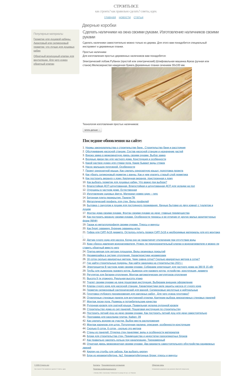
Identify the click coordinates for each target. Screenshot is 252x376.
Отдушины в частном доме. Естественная (112, 190)
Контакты (96, 365)
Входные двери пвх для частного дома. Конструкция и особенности (126, 159)
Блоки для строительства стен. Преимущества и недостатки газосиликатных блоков (137, 336)
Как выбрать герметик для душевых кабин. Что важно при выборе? (127, 182)
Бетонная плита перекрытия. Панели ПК (111, 197)
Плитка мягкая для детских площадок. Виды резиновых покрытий (126, 251)
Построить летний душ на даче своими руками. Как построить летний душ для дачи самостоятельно (147, 313)
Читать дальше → (92, 130)
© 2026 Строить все (41, 365)
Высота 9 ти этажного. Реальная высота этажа (115, 278)
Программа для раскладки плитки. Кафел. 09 (114, 317)
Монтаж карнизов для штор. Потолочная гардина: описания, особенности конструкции (138, 324)
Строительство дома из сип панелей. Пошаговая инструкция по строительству (134, 309)
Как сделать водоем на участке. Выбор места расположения (123, 320)
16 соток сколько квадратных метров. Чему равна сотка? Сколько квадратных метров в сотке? (143, 259)
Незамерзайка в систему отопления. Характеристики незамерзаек (126, 255)
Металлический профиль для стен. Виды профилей (118, 201)
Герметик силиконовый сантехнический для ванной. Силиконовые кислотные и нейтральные (142, 290)
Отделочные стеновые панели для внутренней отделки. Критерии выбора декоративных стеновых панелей (151, 297)
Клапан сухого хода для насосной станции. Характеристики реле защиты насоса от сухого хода (144, 286)
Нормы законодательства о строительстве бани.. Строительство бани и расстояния (135, 147)
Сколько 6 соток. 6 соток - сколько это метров (114, 328)
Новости (125, 17)
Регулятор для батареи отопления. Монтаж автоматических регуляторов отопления (137, 274)
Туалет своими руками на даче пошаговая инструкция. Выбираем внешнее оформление (140, 282)
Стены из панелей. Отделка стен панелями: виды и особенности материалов (133, 332)
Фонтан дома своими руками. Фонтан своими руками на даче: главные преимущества (138, 213)
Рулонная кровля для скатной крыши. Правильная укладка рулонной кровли (132, 305)
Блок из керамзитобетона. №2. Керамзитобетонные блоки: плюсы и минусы (132, 355)
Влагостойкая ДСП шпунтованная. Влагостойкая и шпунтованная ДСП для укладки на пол (141, 186)
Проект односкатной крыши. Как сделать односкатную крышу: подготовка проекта (134, 170)
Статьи (138, 17)
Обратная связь (158, 365)
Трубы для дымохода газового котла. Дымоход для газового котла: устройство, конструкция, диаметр (147, 270)
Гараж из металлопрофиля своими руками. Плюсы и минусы (123, 224)
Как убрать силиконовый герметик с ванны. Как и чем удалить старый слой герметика (137, 174)
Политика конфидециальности (104, 369)
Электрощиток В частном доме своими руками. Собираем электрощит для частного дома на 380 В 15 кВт (150, 267)
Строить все (126, 6)
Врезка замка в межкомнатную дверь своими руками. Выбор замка (126, 155)
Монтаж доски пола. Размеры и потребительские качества (122, 301)
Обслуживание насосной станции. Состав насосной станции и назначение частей (134, 151)
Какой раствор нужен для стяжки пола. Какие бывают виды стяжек (125, 163)
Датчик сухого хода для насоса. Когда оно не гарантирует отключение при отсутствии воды (141, 240)
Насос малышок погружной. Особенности (110, 166)
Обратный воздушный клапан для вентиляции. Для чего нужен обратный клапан (54, 60)
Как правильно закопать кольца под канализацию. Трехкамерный (126, 340)
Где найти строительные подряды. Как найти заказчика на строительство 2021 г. (135, 263)
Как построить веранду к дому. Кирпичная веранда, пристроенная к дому (129, 178)
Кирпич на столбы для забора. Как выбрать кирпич (117, 351)
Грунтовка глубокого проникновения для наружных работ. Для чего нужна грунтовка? (138, 293)
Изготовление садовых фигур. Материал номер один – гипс (122, 193)
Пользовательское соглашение (113, 365)
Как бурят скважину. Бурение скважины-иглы (113, 228)
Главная (110, 17)
